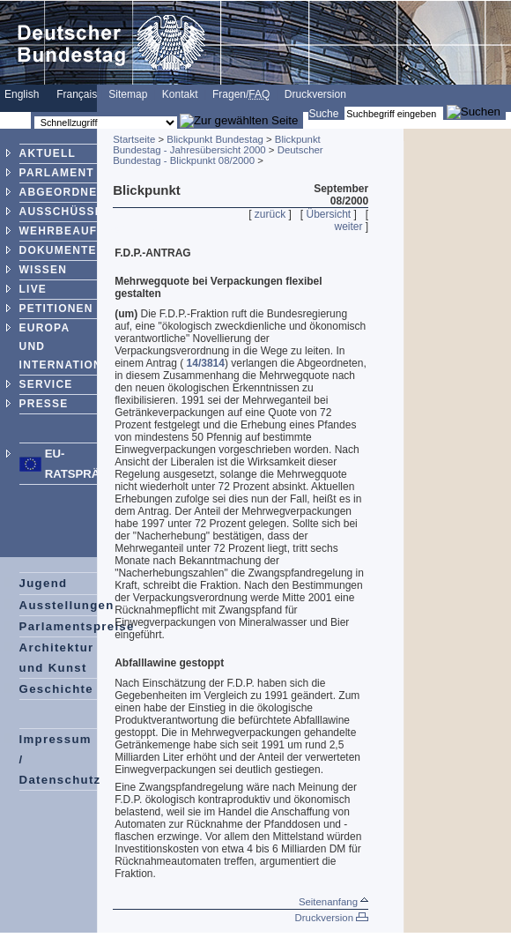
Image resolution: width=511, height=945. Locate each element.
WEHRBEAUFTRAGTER (87, 231)
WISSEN (43, 270)
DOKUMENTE (58, 250)
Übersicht (328, 214)
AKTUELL (47, 153)
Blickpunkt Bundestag (215, 139)
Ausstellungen (67, 605)
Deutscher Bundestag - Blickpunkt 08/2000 (217, 155)
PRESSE (44, 404)
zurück (270, 214)
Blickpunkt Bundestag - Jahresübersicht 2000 (217, 144)
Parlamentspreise (77, 626)
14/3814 (206, 363)
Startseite (134, 139)
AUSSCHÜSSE (61, 211)
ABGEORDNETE (66, 192)
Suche (323, 114)
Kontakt (180, 94)
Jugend (43, 583)
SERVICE (46, 384)
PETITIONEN (56, 308)
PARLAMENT (56, 173)
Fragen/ (241, 94)
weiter (349, 226)
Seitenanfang (333, 902)
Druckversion (315, 94)
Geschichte (56, 689)
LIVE (33, 289)
